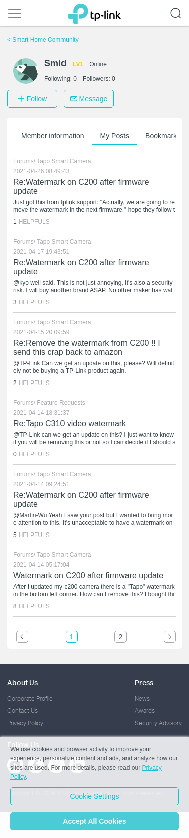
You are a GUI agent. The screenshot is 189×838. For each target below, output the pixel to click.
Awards (145, 710)
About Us (22, 682)
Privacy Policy (25, 723)
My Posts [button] (115, 136)
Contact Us (22, 710)
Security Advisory (158, 723)
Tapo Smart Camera (64, 161)
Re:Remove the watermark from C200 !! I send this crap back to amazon (86, 347)
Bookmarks (162, 136)
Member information (52, 136)
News (142, 698)
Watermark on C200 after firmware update (88, 575)
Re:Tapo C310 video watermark (69, 423)
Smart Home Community (43, 39)
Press (144, 682)
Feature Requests (61, 402)
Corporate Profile (30, 698)
